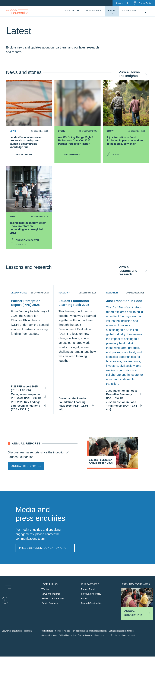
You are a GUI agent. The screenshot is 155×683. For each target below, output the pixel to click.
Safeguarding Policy (91, 593)
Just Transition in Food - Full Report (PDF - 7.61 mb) (122, 406)
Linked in (5, 600)
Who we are (129, 10)
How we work (93, 10)
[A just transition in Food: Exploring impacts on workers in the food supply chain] (126, 144)
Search (144, 11)
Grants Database (49, 603)
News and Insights (50, 593)
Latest (111, 10)
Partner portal (145, 3)
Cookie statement (101, 635)
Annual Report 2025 (133, 613)
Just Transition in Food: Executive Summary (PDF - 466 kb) (122, 394)
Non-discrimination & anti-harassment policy (89, 631)
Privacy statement (85, 635)
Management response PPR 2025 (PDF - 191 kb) (30, 396)
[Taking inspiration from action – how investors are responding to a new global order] (29, 230)
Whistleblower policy (67, 635)
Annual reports (23, 466)
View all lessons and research (128, 270)
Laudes (6, 587)
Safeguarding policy (49, 635)
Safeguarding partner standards (121, 631)
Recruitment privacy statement (123, 635)
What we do (72, 10)
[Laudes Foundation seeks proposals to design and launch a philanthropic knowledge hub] (29, 144)
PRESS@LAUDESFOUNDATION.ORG (43, 547)
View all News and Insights (129, 74)
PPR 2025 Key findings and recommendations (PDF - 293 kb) (30, 406)
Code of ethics (47, 631)
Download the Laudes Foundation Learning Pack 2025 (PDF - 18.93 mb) (77, 404)
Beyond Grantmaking (91, 603)
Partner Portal (88, 589)
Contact (119, 3)
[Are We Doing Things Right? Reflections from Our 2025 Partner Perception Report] (77, 144)
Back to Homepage (17, 11)
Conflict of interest (62, 631)
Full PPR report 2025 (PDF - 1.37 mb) (30, 388)
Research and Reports (52, 598)
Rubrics (85, 598)
